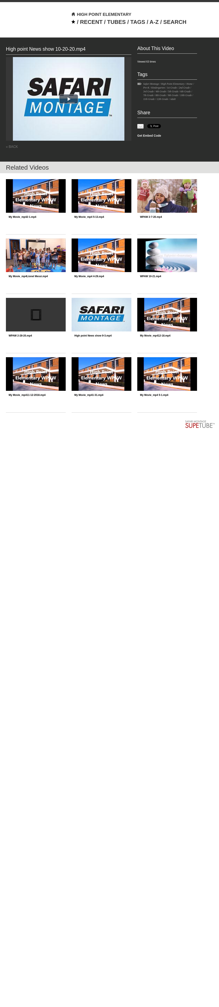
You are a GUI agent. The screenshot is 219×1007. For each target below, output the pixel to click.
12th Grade (162, 99)
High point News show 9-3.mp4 (93, 335)
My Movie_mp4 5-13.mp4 (89, 216)
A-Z (154, 22)
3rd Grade (148, 91)
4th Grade (161, 91)
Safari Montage (151, 83)
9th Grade (173, 95)
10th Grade (186, 95)
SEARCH (174, 22)
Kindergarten (158, 87)
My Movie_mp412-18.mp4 (155, 335)
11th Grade (149, 99)
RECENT (91, 22)
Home (189, 83)
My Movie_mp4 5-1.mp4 (154, 395)
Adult (173, 99)
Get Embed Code (149, 135)
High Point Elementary (172, 83)
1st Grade (172, 87)
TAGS (137, 22)
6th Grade (185, 91)
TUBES (116, 22)
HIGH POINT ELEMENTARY (101, 14)
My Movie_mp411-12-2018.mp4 (27, 395)
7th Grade (148, 95)
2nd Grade (184, 87)
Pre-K (146, 87)
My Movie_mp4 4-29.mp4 (89, 276)
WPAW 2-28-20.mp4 (20, 335)
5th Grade (173, 91)
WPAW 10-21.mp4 (150, 276)
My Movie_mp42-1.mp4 (22, 216)
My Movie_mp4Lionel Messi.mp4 (28, 276)
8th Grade (160, 95)
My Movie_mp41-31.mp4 (88, 395)
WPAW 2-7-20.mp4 (151, 216)
